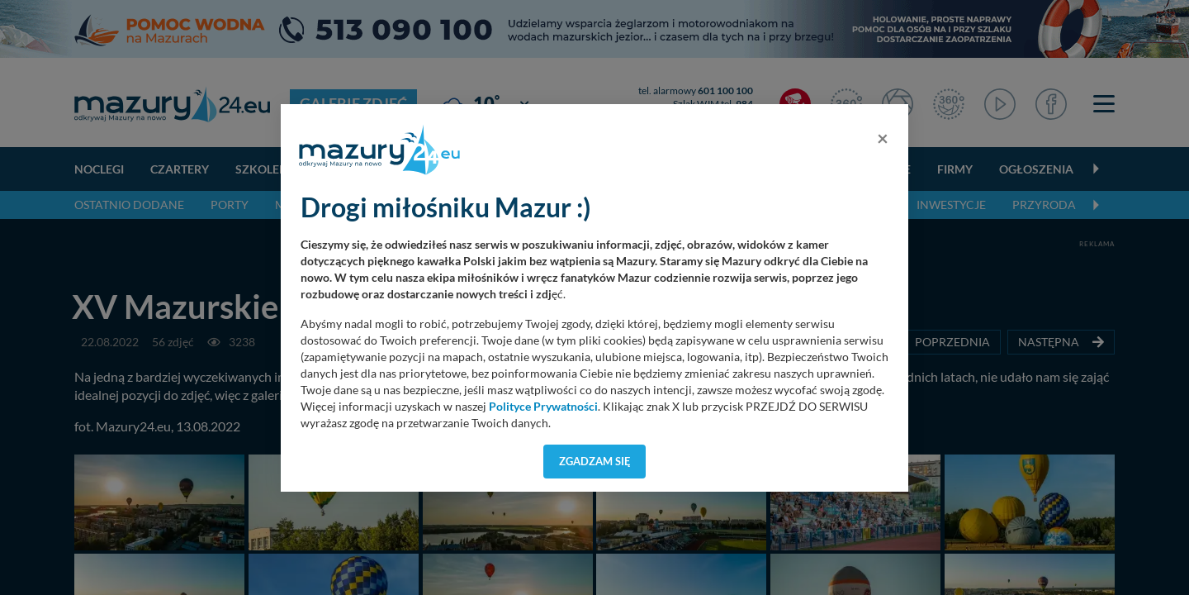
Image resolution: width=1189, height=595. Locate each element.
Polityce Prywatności (543, 406)
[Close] (883, 138)
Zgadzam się (595, 461)
